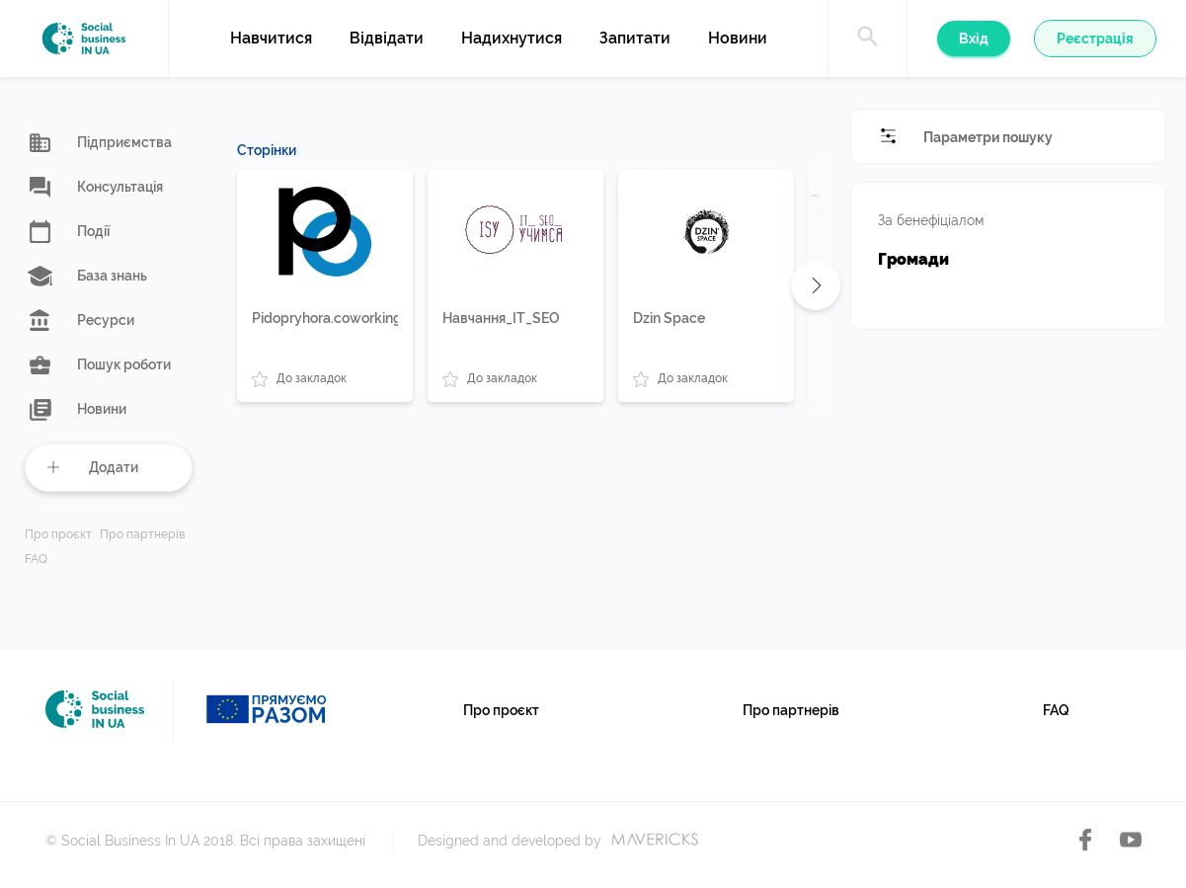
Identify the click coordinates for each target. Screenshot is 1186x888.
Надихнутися (511, 38)
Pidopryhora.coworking (325, 318)
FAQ (36, 559)
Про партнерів (142, 534)
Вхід (973, 38)
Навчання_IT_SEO (501, 318)
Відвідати (387, 38)
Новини (737, 38)
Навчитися (271, 38)
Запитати (635, 38)
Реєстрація (1095, 38)
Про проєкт (58, 534)
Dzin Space (669, 318)
